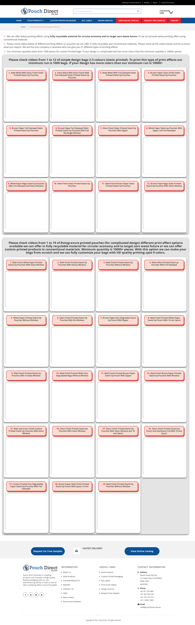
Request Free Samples (110, 593)
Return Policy (68, 597)
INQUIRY (66, 585)
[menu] (97, 20)
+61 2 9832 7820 (146, 600)
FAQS (65, 593)
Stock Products (69, 576)
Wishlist (146, 3)
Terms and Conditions (72, 601)
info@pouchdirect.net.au (150, 607)
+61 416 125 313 (146, 597)
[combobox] (107, 11)
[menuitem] (19, 20)
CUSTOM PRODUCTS (71, 580)
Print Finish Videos (109, 585)
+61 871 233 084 (146, 591)
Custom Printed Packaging (112, 576)
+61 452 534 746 (146, 594)
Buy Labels (105, 580)
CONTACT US (68, 589)
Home (23, 27)
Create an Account (167, 3)
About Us (67, 572)
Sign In (155, 3)
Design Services (107, 589)
